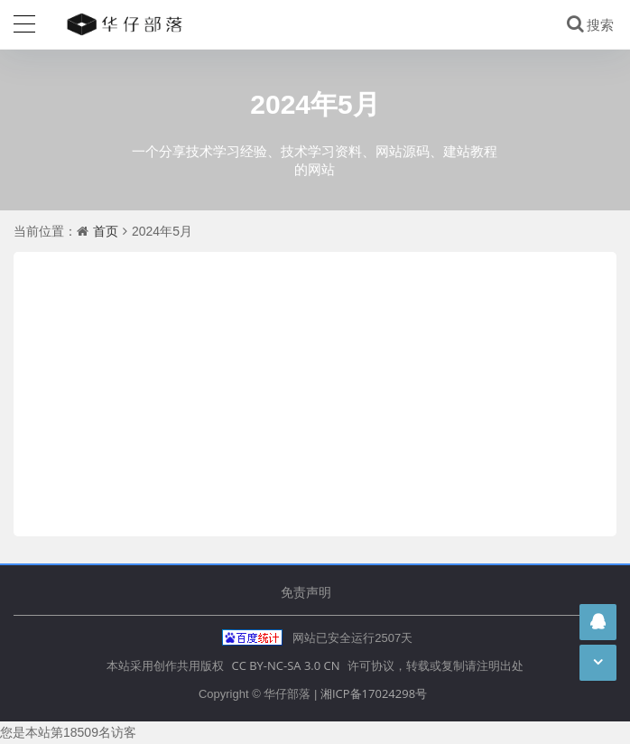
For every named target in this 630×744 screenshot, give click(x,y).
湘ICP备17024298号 (373, 693)
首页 (105, 230)
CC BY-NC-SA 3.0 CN (285, 665)
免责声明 (306, 591)
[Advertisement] (315, 387)
